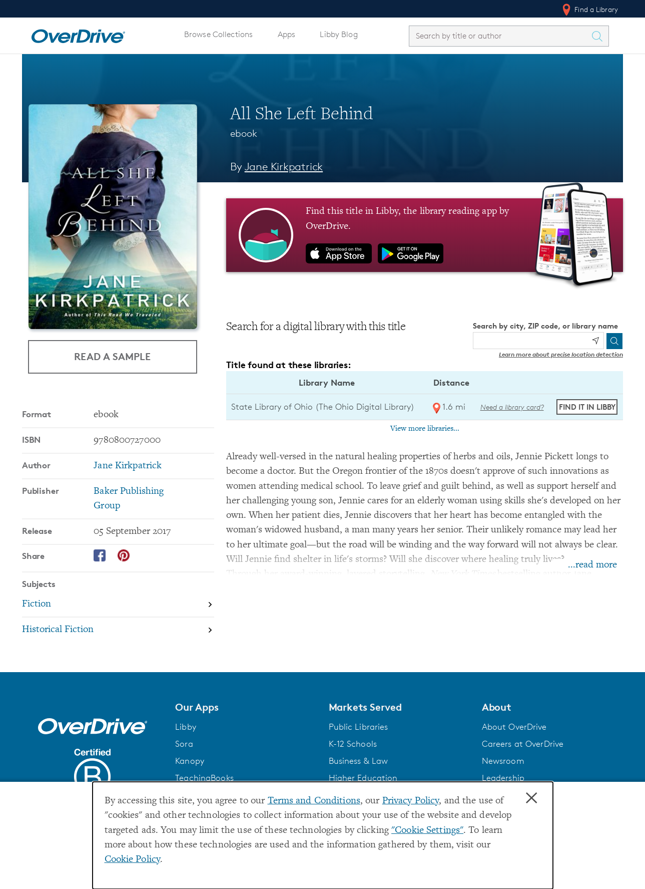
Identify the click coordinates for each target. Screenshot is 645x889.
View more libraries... (424, 429)
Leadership (503, 778)
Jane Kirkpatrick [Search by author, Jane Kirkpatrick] (284, 166)
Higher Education (363, 778)
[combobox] (499, 36)
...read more (592, 565)
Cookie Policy (133, 859)
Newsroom (503, 761)
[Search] (614, 341)
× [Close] (531, 798)
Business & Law (358, 761)
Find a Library (589, 10)
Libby (185, 727)
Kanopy (189, 761)
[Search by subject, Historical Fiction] (118, 630)
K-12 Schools (353, 744)
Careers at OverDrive (522, 744)
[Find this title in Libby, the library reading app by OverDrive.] (424, 234)
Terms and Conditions (314, 801)
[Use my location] (595, 341)
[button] (245, 707)
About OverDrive (514, 727)
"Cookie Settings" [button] (427, 830)
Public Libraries (358, 727)
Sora (184, 744)
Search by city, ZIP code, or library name (545, 326)
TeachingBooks (204, 778)
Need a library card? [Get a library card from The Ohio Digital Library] (512, 407)
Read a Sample (112, 356)
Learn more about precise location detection (561, 354)
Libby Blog (338, 34)
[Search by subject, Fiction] (118, 605)
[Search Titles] (599, 36)
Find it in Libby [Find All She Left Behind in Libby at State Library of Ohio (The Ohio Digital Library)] (587, 407)
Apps (287, 34)
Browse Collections (218, 34)
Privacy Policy (410, 801)
